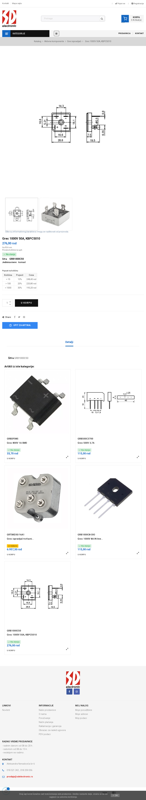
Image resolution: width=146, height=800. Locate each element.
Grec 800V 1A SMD (17, 443)
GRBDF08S (12, 438)
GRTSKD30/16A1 (15, 534)
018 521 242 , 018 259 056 (19, 770)
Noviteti (6, 710)
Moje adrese (81, 714)
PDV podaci (45, 734)
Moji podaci (81, 718)
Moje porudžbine (83, 710)
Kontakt (5, 3)
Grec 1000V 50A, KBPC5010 (22, 634)
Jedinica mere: (9, 262)
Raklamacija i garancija (50, 726)
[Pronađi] (73, 19)
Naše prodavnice (47, 710)
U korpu (26, 303)
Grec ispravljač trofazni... (20, 538)
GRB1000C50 (14, 630)
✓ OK (115, 795)
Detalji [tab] (69, 342)
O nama (42, 714)
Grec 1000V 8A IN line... (90, 538)
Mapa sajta (17, 3)
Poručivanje (44, 718)
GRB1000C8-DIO (86, 534)
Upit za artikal (20, 325)
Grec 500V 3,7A (86, 443)
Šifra (11, 358)
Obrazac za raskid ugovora (52, 730)
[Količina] (7, 303)
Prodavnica (124, 33)
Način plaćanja (46, 722)
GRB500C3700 (85, 438)
